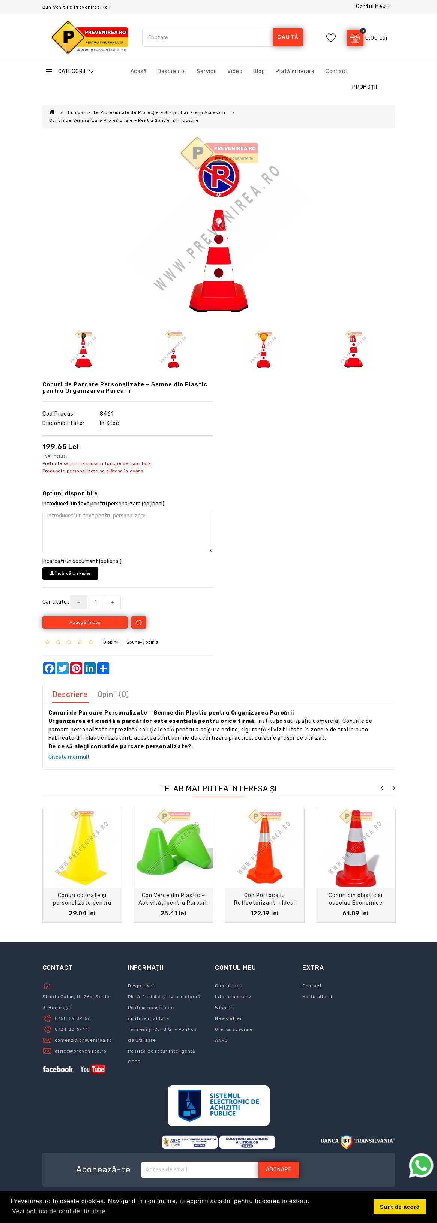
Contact (337, 71)
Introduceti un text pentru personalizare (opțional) (103, 504)
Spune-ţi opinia (142, 642)
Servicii (206, 71)
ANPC (221, 1040)
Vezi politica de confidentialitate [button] (59, 1211)
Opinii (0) (113, 694)
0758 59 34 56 (73, 1018)
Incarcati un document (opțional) (82, 561)
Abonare (279, 1169)
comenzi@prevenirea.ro (83, 1040)
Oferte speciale (233, 1029)
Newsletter (228, 1018)
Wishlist (224, 1007)
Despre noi (172, 71)
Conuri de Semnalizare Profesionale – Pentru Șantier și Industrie (124, 120)
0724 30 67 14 (72, 1029)
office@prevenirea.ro (81, 1051)
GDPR (134, 1062)
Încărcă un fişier (70, 573)
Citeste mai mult (69, 757)
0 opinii (111, 642)
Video (234, 71)
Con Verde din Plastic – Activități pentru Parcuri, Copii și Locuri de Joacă (173, 903)
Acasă (139, 71)
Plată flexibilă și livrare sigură (164, 996)
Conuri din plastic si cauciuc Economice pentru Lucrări (356, 903)
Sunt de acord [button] (400, 1207)
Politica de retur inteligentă (161, 1051)
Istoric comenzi (233, 996)
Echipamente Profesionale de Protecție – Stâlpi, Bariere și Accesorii (147, 112)
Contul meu (228, 985)
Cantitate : (55, 602)
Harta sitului (317, 996)
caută (288, 37)
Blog (259, 71)
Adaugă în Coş (84, 622)
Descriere (70, 694)
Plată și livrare (295, 71)
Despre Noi (141, 985)
